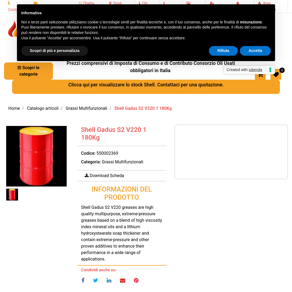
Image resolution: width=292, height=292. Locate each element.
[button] (36, 156)
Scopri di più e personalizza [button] (54, 50)
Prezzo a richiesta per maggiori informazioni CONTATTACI (231, 150)
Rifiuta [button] (223, 50)
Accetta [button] (255, 50)
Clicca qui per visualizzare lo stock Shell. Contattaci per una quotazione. (146, 84)
